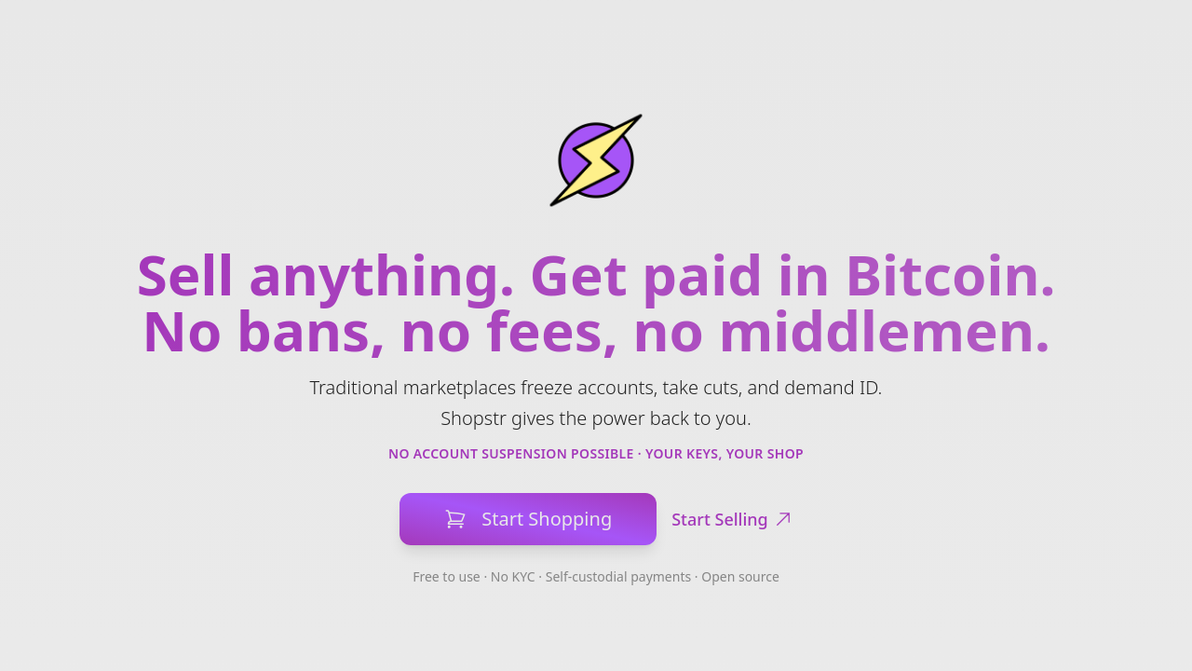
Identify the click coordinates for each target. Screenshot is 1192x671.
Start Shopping (528, 518)
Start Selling (731, 519)
